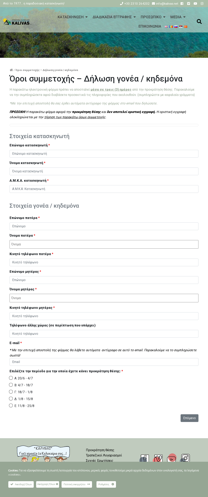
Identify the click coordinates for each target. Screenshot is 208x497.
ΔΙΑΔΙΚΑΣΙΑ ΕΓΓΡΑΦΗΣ (112, 17)
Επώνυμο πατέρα (25, 218)
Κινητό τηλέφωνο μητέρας (32, 308)
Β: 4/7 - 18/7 (23, 385)
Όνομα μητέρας (23, 289)
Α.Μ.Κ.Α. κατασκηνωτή (29, 180)
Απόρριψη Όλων (47, 484)
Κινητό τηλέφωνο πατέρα (31, 254)
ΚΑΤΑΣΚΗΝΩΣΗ (71, 17)
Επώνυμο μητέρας (25, 272)
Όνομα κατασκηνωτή (27, 163)
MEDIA (176, 17)
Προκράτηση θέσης (100, 450)
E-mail (16, 343)
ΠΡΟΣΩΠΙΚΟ (151, 17)
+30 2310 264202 (137, 3)
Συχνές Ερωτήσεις (99, 461)
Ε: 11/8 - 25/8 (24, 406)
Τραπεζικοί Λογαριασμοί (104, 455)
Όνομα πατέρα (22, 235)
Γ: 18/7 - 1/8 (23, 392)
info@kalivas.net (167, 3)
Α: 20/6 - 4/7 (23, 378)
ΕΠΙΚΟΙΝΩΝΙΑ (150, 26)
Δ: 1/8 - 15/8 (23, 399)
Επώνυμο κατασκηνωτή (30, 145)
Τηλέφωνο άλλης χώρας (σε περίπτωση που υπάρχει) (52, 325)
